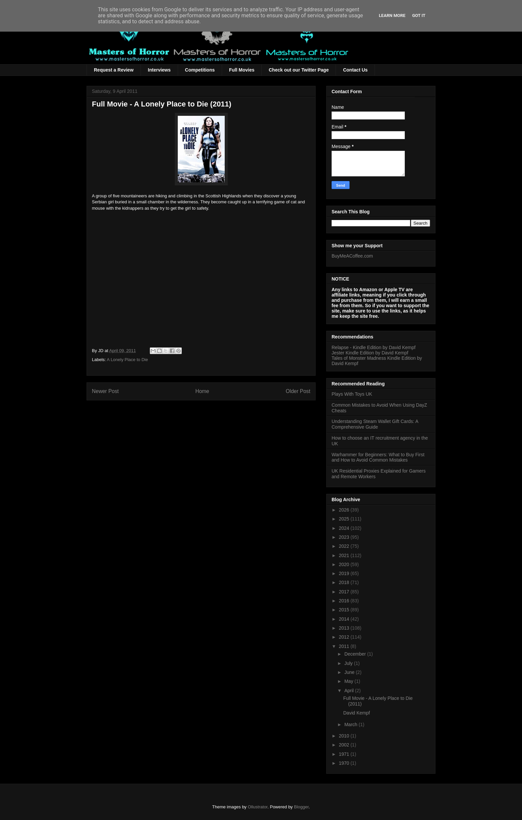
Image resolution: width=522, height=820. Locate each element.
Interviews (159, 70)
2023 (345, 537)
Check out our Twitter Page (299, 70)
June (350, 672)
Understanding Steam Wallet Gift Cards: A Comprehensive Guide (375, 424)
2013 (345, 628)
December (355, 654)
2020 (345, 564)
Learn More (392, 15)
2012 (345, 637)
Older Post (298, 391)
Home (202, 391)
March (351, 724)
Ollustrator (257, 806)
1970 (345, 763)
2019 (345, 573)
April (349, 690)
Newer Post (105, 391)
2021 (345, 555)
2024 (345, 528)
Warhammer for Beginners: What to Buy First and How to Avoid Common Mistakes (378, 457)
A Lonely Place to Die (127, 359)
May (349, 681)
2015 (345, 609)
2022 (345, 546)
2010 (345, 735)
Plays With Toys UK (352, 394)
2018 (345, 582)
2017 (345, 591)
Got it (418, 15)
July (349, 663)
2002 (345, 744)
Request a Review (113, 70)
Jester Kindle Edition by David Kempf (370, 352)
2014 (345, 619)
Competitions (200, 70)
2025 (345, 518)
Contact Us (355, 70)
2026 (345, 509)
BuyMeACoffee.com (352, 256)
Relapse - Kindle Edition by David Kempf (373, 347)
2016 (345, 600)
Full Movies (241, 70)
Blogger (301, 806)
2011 (345, 646)
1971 (345, 754)
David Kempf (356, 713)
